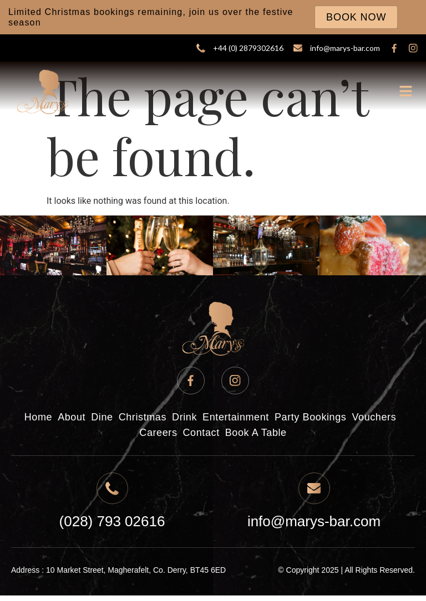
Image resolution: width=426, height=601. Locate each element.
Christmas (142, 417)
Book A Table (256, 432)
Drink (184, 417)
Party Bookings (310, 417)
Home (38, 417)
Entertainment (235, 417)
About (71, 417)
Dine (102, 417)
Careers (158, 432)
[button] (406, 92)
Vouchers (374, 417)
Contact (201, 432)
